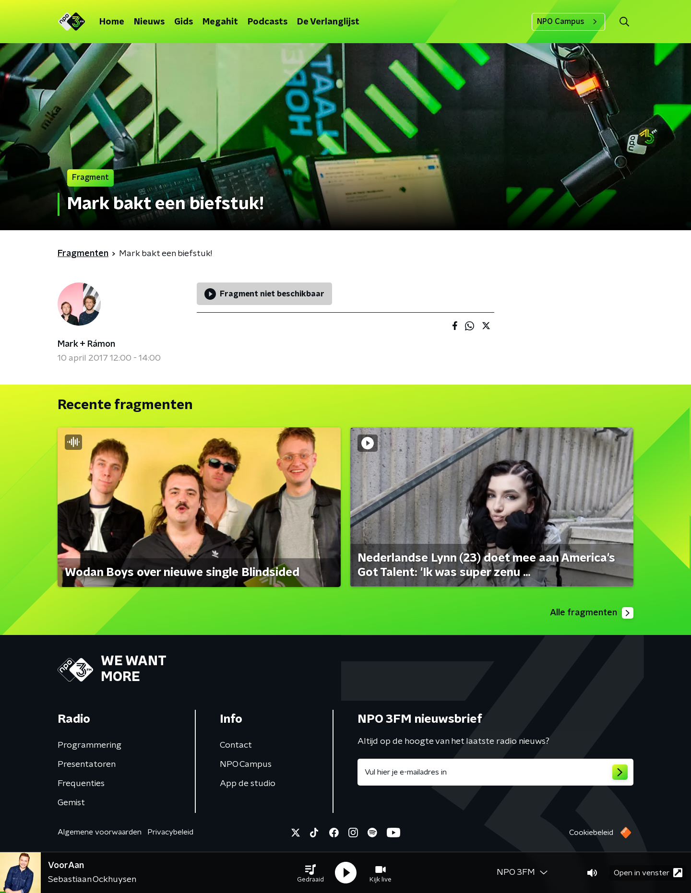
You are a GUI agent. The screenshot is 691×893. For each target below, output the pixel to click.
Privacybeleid (170, 832)
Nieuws (149, 22)
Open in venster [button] (648, 872)
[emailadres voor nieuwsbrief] (495, 772)
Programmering (89, 745)
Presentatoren (87, 764)
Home (111, 22)
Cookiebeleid (591, 832)
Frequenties (81, 783)
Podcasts (267, 22)
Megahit (220, 22)
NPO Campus (568, 21)
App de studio (247, 783)
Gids (183, 22)
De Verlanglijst (328, 22)
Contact (236, 745)
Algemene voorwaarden (100, 832)
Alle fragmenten (591, 613)
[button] (310, 873)
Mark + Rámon (86, 344)
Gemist (71, 803)
